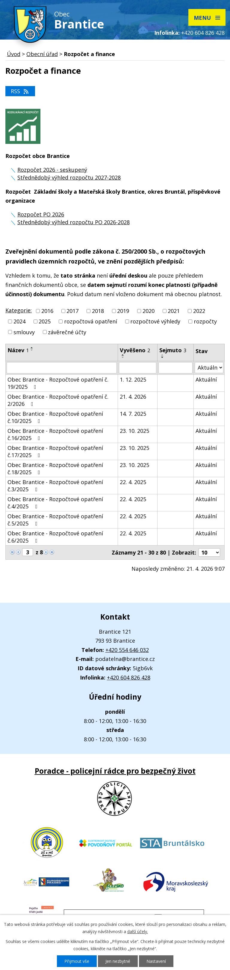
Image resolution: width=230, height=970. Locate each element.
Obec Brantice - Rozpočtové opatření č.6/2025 (55, 537)
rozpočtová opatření (90, 321)
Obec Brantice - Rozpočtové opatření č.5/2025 (55, 520)
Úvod (13, 54)
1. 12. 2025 (133, 379)
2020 (149, 310)
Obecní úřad (42, 54)
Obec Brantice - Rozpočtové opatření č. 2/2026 (57, 400)
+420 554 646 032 (127, 649)
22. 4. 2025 (133, 482)
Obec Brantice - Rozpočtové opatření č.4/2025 (55, 502)
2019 (123, 310)
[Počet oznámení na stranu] (209, 552)
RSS (20, 91)
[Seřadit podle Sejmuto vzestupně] (162, 355)
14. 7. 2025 (133, 413)
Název (18, 350)
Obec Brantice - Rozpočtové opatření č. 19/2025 (57, 383)
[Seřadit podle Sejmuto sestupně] (162, 357)
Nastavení (156, 961)
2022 (199, 310)
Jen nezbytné (117, 961)
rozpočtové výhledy (155, 321)
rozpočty (205, 321)
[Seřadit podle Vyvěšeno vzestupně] (123, 355)
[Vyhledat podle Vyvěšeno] (137, 367)
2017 (72, 310)
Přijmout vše (76, 961)
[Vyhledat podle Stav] (209, 367)
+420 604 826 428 (203, 32)
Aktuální (206, 379)
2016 (47, 310)
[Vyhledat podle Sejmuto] (175, 367)
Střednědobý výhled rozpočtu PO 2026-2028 (73, 222)
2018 (98, 310)
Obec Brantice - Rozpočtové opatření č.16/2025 (55, 434)
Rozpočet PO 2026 (40, 214)
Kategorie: (18, 310)
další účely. (137, 931)
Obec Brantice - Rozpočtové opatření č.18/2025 (55, 468)
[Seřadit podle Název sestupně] (32, 350)
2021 (174, 310)
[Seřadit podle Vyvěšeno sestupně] (123, 357)
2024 (19, 321)
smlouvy (24, 332)
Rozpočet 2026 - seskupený (52, 169)
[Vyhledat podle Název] (62, 367)
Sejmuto (172, 350)
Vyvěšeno (135, 350)
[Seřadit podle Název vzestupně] (32, 348)
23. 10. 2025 (134, 430)
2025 (45, 321)
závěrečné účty (67, 332)
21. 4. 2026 (133, 396)
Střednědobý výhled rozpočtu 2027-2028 (69, 177)
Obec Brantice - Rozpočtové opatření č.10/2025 (55, 417)
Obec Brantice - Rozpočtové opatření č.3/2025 (55, 485)
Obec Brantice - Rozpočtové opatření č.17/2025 (55, 451)
